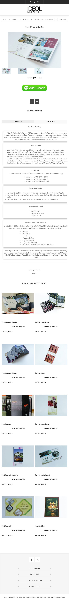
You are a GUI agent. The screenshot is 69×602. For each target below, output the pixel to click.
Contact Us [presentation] (51, 121)
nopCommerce (14, 597)
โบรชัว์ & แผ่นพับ (40, 373)
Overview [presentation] (18, 121)
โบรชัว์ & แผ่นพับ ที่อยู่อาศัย (9, 322)
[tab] (18, 121)
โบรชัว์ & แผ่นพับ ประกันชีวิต (10, 475)
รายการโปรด (34, 2)
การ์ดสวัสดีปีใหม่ (39, 526)
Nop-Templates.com (31, 597)
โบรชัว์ (33, 273)
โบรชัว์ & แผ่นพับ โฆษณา (42, 322)
